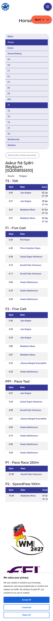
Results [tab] (11, 176)
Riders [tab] (10, 36)
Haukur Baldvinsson (29, 282)
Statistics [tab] (12, 145)
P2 (9, 88)
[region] (26, 597)
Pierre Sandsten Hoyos (30, 248)
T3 (9, 116)
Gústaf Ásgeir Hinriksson (31, 257)
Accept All (26, 600)
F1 (9, 71)
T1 (9, 105)
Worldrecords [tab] (14, 139)
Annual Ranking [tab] (14, 53)
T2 (9, 111)
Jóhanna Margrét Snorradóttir (33, 363)
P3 (9, 94)
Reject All (26, 615)
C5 (9, 65)
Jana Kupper (25, 193)
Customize (26, 607)
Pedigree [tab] (23, 176)
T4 (9, 122)
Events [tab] (11, 48)
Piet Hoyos (25, 240)
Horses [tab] (11, 42)
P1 (9, 82)
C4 (9, 59)
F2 (9, 76)
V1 (9, 128)
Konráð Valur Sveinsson (30, 265)
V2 (9, 134)
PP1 (9, 99)
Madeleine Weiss (27, 210)
